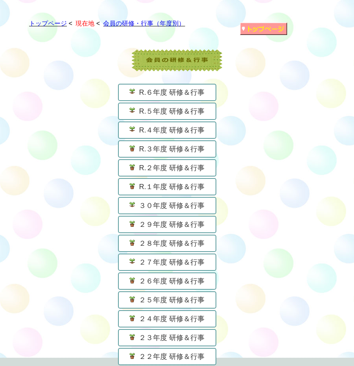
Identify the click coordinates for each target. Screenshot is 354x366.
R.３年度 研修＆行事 (167, 149)
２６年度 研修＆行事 (167, 281)
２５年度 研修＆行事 (167, 300)
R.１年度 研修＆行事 (167, 187)
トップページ (48, 23)
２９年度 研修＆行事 (167, 224)
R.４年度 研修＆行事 (167, 130)
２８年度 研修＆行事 (167, 243)
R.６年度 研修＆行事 (167, 92)
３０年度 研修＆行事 (167, 206)
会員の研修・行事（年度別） (144, 23)
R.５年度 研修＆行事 (167, 111)
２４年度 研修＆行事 (167, 319)
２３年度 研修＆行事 (167, 338)
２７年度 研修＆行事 (167, 262)
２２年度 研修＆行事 (167, 356)
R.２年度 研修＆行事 (167, 168)
